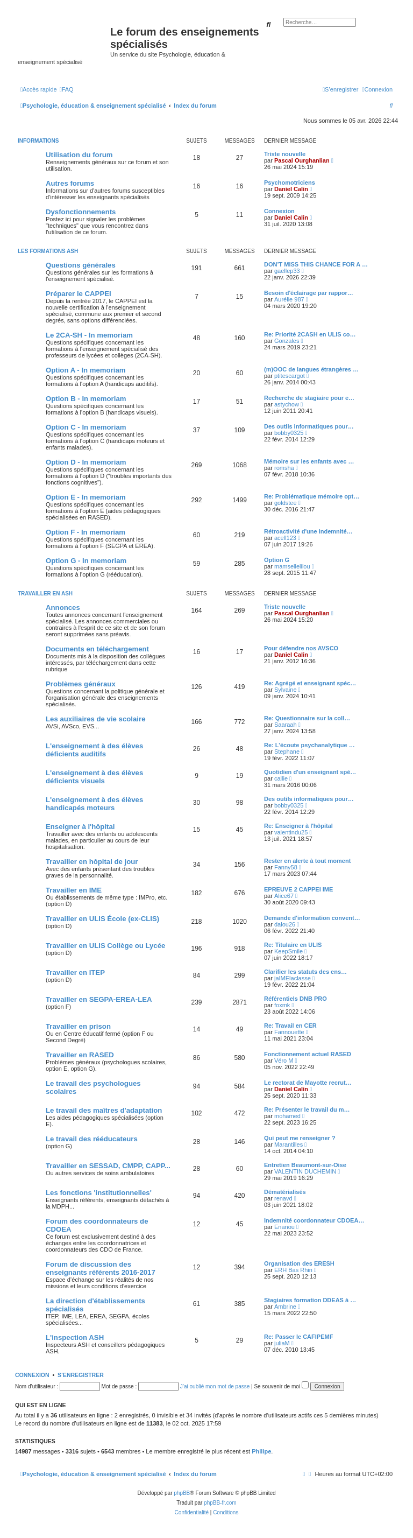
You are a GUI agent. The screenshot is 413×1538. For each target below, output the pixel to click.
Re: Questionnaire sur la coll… (307, 718)
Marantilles (288, 1144)
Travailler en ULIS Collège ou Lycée (105, 946)
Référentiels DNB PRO (295, 998)
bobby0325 (288, 433)
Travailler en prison (78, 1026)
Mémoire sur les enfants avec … (309, 461)
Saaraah (285, 724)
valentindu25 (291, 832)
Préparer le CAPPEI (78, 294)
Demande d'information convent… (312, 918)
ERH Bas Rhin (293, 1270)
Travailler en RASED (80, 1055)
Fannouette (289, 1032)
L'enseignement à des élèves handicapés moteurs (94, 804)
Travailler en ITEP (75, 972)
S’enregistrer (81, 1375)
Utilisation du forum (79, 155)
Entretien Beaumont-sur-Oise (305, 1165)
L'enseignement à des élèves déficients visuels (94, 777)
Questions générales (81, 265)
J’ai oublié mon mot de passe (215, 1386)
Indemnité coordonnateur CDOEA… (314, 1220)
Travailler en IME (74, 890)
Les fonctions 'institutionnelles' (99, 1193)
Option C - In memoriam (86, 427)
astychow (286, 404)
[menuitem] (67, 89)
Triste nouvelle (284, 154)
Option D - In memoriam (86, 462)
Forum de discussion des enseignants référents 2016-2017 (100, 1268)
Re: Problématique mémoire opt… (311, 496)
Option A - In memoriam (86, 370)
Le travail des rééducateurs (92, 1139)
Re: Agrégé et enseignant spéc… (310, 683)
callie (281, 778)
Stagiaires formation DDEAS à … (310, 1300)
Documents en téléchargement (97, 649)
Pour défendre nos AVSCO (301, 648)
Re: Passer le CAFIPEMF (298, 1336)
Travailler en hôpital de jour (92, 862)
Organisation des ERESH (299, 1263)
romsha (284, 468)
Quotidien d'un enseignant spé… (310, 772)
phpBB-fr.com (220, 1503)
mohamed (287, 1116)
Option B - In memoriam (86, 399)
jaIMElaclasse (292, 978)
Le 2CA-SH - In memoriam (89, 335)
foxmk (282, 1005)
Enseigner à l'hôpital (80, 827)
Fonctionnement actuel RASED (307, 1054)
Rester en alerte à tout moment (307, 861)
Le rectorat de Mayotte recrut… (308, 1082)
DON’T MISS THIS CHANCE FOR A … (316, 264)
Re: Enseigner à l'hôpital (298, 826)
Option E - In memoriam (86, 497)
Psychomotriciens (289, 182)
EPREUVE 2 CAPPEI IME (298, 889)
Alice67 (284, 896)
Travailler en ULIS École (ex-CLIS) (102, 919)
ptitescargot (289, 376)
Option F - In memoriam (85, 532)
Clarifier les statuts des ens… (305, 971)
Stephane (287, 751)
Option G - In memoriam (86, 561)
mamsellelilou (292, 566)
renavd (283, 1198)
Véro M (283, 1060)
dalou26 (284, 924)
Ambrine (285, 1306)
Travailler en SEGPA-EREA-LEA (99, 999)
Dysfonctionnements (81, 212)
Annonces (63, 607)
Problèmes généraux (81, 684)
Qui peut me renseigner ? (300, 1138)
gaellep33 (287, 271)
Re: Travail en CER (290, 1025)
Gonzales (286, 341)
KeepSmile (288, 951)
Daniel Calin (291, 189)
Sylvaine (285, 689)
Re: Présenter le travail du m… (307, 1109)
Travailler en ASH (45, 593)
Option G (276, 560)
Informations (38, 141)
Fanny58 (285, 867)
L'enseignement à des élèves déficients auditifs (94, 750)
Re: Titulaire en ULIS (293, 945)
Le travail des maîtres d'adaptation (104, 1110)
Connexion (279, 211)
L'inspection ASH (75, 1337)
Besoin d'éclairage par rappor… (308, 293)
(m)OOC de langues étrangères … (311, 369)
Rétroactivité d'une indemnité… (308, 531)
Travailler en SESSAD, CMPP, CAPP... (108, 1166)
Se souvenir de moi (281, 1386)
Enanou (284, 1227)
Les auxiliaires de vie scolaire (95, 719)
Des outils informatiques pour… (309, 426)
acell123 (285, 538)
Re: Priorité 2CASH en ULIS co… (310, 334)
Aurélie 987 (289, 299)
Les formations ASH (48, 251)
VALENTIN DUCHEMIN (305, 1171)
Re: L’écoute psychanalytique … (309, 745)
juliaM (282, 1343)
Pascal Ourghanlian (302, 160)
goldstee (285, 503)
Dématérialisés (285, 1192)
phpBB (182, 1493)
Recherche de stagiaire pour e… (309, 398)
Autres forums (70, 183)
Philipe (261, 1451)
